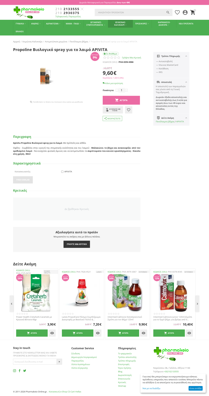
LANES (98, 272)
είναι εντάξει (195, 388)
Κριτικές (122, 382)
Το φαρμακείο (125, 353)
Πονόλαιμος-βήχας (165, 121)
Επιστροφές (123, 364)
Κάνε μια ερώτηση (113, 83)
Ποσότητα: (108, 90)
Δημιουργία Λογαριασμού (84, 357)
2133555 (67, 9)
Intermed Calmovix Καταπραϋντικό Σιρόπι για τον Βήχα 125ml (125, 318)
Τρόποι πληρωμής (127, 360)
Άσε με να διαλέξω (151, 388)
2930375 (67, 13)
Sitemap (122, 385)
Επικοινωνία (124, 378)
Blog (120, 371)
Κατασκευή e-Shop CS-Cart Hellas (65, 391)
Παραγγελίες (77, 360)
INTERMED (143, 272)
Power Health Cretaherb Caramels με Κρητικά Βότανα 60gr (34, 318)
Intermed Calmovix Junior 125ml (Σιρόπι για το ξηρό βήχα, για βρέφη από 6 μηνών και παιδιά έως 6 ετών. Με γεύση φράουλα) (172, 318)
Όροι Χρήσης (124, 367)
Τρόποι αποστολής (127, 357)
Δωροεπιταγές (125, 375)
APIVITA (180, 121)
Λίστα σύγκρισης (79, 367)
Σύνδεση (75, 353)
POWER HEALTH (47, 272)
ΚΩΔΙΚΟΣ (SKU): (110, 61)
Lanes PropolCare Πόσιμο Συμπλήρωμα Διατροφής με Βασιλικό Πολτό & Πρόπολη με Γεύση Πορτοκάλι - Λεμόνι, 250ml (81, 318)
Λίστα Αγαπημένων (80, 364)
